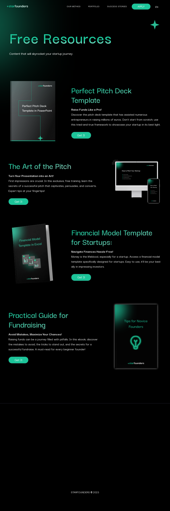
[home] (43, 6)
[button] (157, 6)
